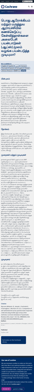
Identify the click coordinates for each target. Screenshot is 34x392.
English (2, 1)
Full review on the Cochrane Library (11, 341)
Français (16, 1)
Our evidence (10, 11)
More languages (27, 1)
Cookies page (15, 384)
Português (19, 68)
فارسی (12, 1)
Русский (4, 68)
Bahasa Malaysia (7, 70)
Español (7, 1)
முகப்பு (3, 11)
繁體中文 (17, 70)
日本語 (27, 68)
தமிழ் (23, 70)
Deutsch (11, 68)
